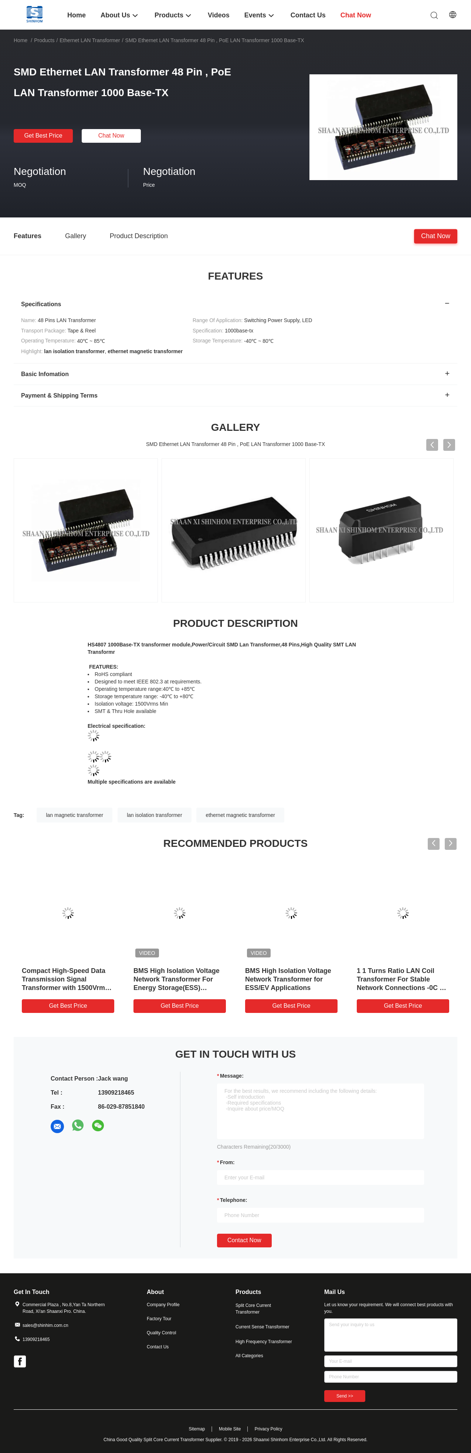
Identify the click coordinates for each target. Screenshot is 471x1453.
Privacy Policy (268, 1429)
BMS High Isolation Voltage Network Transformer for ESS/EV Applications (288, 979)
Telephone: (233, 1200)
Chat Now (111, 135)
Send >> (344, 1396)
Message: (232, 1076)
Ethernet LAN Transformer (90, 40)
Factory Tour (159, 1318)
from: (227, 1162)
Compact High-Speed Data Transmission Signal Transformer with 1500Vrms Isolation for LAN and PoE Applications (65, 987)
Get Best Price (43, 135)
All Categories (249, 1355)
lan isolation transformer (154, 815)
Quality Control (161, 1332)
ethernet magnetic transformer (240, 815)
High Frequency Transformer (264, 1341)
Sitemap (197, 1429)
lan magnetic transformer (74, 815)
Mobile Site (230, 1429)
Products (44, 40)
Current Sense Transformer (262, 1326)
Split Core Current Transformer (253, 1309)
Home (20, 40)
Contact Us (158, 1346)
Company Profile (163, 1304)
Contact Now (244, 1240)
